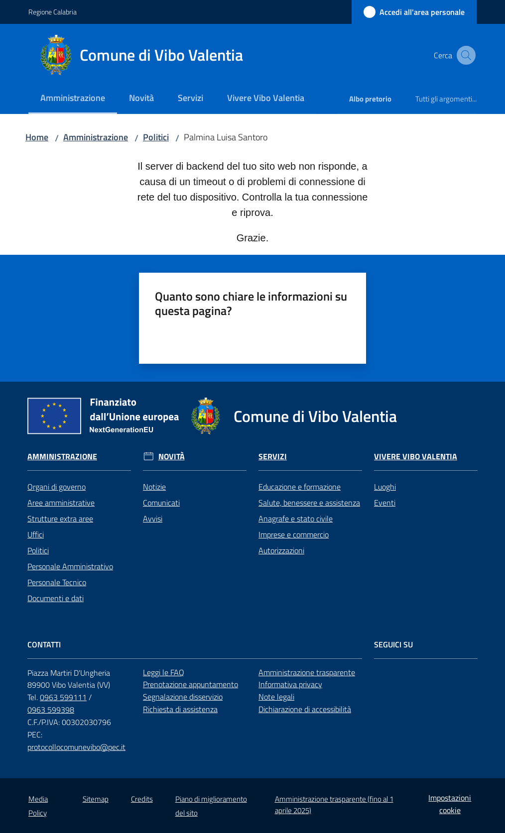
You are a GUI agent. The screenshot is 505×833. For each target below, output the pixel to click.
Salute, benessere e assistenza (309, 503)
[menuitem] (72, 99)
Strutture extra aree (60, 518)
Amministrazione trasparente (306, 672)
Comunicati (161, 503)
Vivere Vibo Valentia (415, 456)
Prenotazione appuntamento (190, 684)
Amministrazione (95, 137)
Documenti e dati (55, 598)
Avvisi (152, 518)
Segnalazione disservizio (183, 697)
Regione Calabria (52, 11)
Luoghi (385, 487)
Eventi (384, 503)
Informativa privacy (290, 684)
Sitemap (96, 799)
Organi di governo (56, 487)
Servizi (272, 456)
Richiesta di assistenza (180, 709)
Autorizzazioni (281, 550)
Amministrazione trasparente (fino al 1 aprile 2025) (334, 804)
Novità (171, 456)
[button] (465, 55)
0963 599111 (63, 697)
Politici (156, 137)
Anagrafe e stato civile (295, 518)
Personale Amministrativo (70, 566)
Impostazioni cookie (449, 804)
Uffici (35, 534)
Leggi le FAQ (163, 672)
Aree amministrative (61, 503)
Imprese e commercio (293, 534)
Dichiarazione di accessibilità (304, 709)
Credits (142, 799)
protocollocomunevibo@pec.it (76, 747)
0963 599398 (50, 710)
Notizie (154, 487)
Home (36, 137)
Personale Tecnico (56, 582)
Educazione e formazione (299, 487)
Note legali (276, 697)
